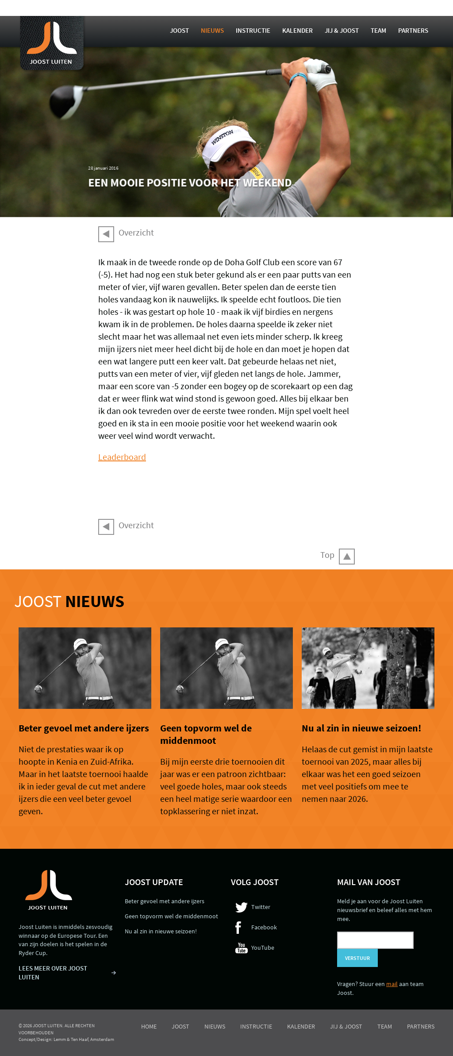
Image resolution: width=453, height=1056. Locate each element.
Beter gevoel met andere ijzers (84, 728)
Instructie (253, 30)
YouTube (262, 948)
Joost (179, 30)
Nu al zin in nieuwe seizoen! (361, 728)
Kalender (297, 30)
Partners (413, 30)
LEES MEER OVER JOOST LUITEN (53, 972)
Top (327, 554)
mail (392, 984)
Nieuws (212, 30)
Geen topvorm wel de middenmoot (206, 734)
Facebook (264, 927)
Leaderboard (122, 456)
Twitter (260, 907)
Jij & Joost (342, 30)
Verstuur (357, 958)
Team (378, 30)
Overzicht (136, 232)
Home (149, 1026)
